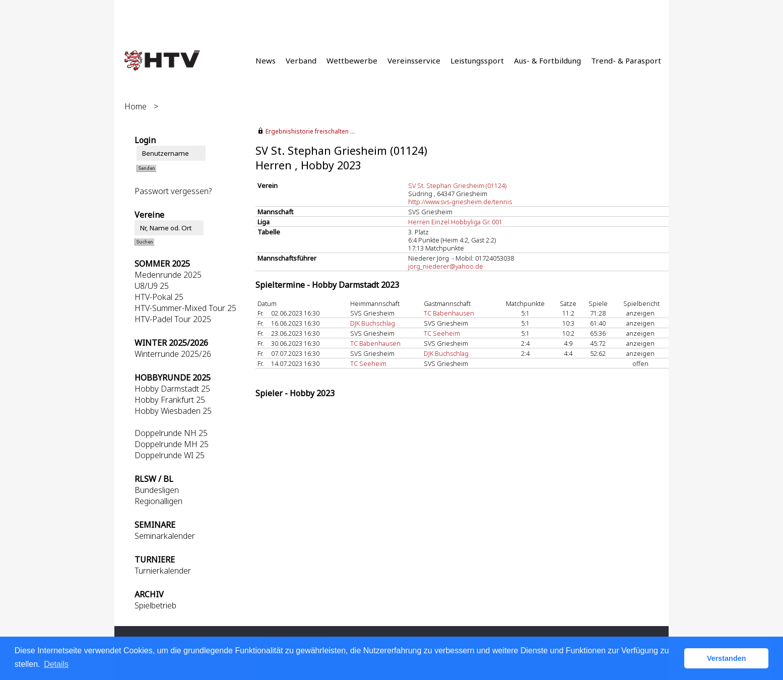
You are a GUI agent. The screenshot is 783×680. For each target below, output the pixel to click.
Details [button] (56, 664)
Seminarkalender (165, 535)
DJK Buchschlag (372, 323)
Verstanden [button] (726, 658)
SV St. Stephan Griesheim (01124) (457, 185)
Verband (301, 60)
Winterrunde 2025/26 (173, 353)
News (265, 60)
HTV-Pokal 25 (159, 296)
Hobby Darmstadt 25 (172, 388)
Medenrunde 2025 (168, 274)
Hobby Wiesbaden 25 (173, 410)
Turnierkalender (163, 570)
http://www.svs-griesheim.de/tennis (460, 201)
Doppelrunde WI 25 (170, 455)
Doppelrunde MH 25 (172, 444)
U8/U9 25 (152, 285)
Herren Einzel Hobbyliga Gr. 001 (455, 221)
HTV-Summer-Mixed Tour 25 (185, 308)
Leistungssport (477, 60)
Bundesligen (157, 490)
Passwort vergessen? (173, 191)
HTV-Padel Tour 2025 (173, 319)
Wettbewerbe (352, 60)
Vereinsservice (413, 60)
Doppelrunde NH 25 (171, 433)
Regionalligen (158, 501)
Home (135, 106)
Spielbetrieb (155, 605)
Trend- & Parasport (626, 60)
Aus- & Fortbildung (547, 60)
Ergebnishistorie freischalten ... (310, 131)
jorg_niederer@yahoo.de (445, 266)
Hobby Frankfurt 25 (170, 399)
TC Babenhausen (449, 313)
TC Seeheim (442, 333)
